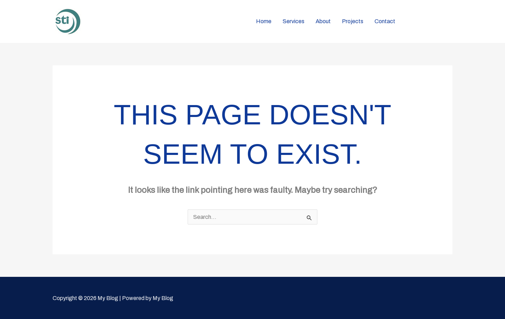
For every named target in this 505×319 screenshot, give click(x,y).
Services (293, 21)
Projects (352, 21)
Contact (385, 21)
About (323, 21)
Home (263, 21)
